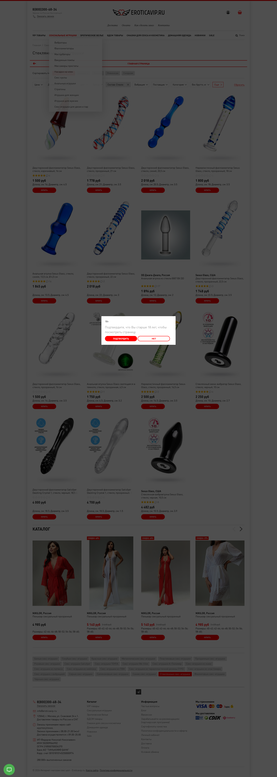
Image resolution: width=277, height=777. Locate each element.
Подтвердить (121, 338)
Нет (154, 338)
